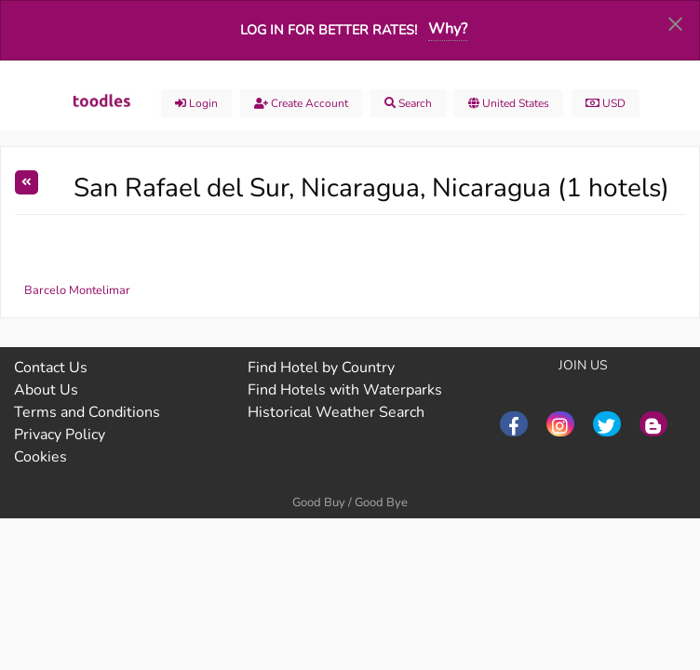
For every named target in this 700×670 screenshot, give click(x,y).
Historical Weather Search (336, 412)
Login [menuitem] (196, 103)
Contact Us (51, 367)
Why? (447, 29)
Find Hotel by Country (321, 367)
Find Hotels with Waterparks (345, 390)
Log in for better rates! (328, 29)
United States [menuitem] (508, 103)
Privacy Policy (59, 434)
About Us (46, 390)
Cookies (40, 457)
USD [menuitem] (606, 103)
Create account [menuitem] (301, 103)
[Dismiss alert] (675, 23)
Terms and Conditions (87, 412)
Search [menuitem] (408, 103)
